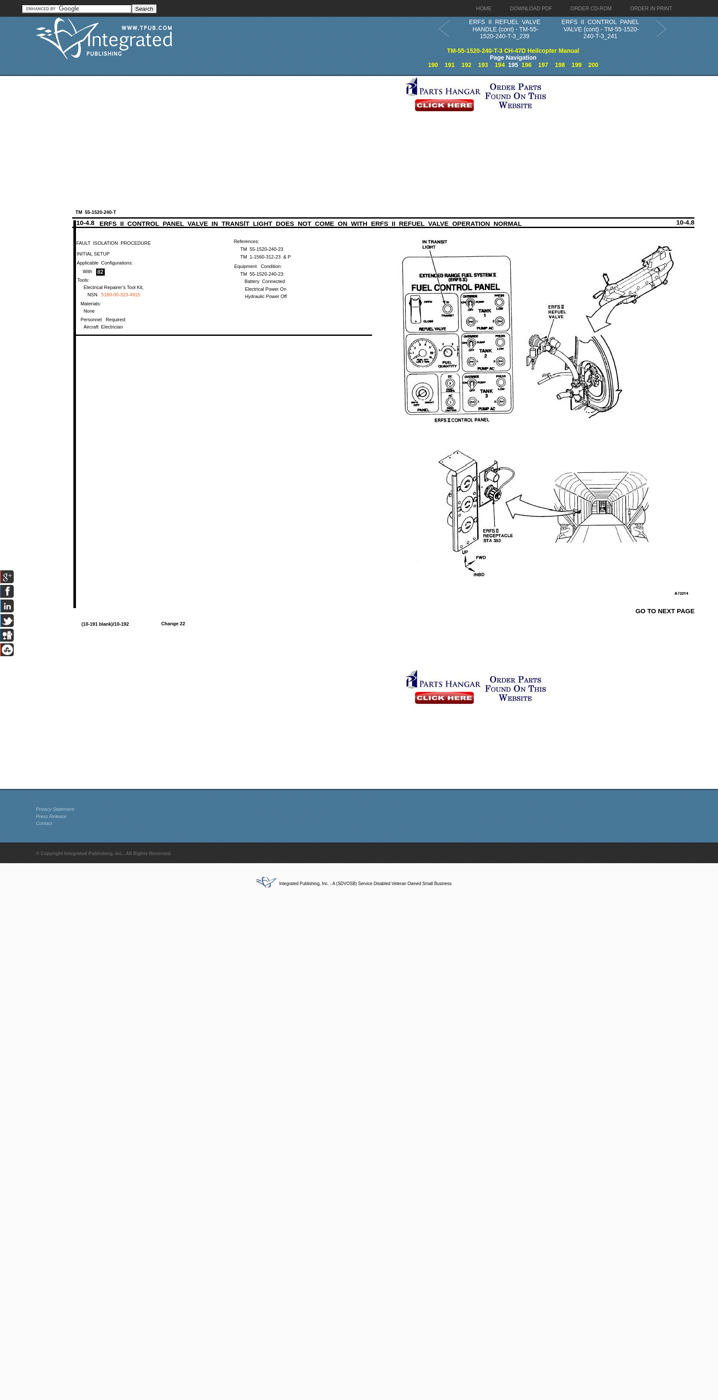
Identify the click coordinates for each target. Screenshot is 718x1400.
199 (577, 64)
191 (449, 64)
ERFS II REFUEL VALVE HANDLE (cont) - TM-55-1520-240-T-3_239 (504, 29)
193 (483, 64)
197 (543, 64)
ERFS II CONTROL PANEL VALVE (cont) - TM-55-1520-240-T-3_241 (600, 29)
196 (526, 64)
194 (500, 64)
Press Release (51, 816)
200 (593, 64)
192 (466, 64)
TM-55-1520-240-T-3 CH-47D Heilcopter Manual (513, 50)
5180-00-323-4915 (120, 294)
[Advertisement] (183, 136)
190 (433, 64)
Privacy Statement (55, 809)
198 (560, 64)
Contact (44, 823)
